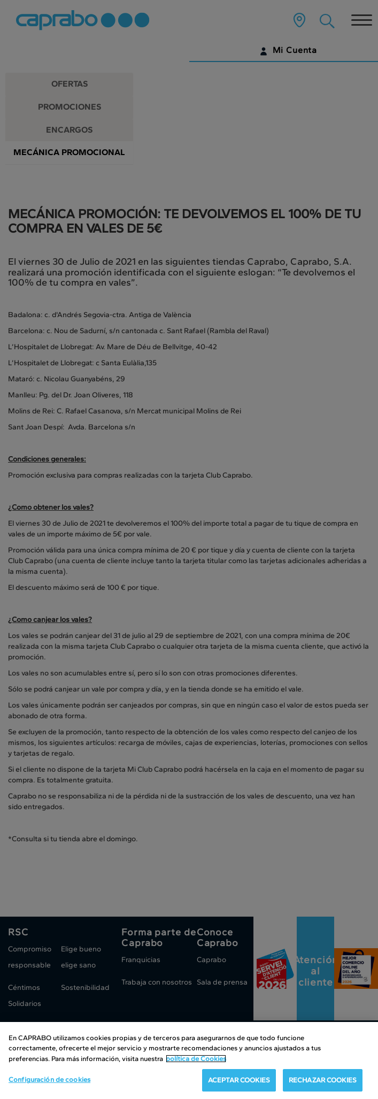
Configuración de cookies (49, 1081)
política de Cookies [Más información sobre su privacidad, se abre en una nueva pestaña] (196, 1060)
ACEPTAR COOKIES (239, 1082)
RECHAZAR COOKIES (323, 1082)
